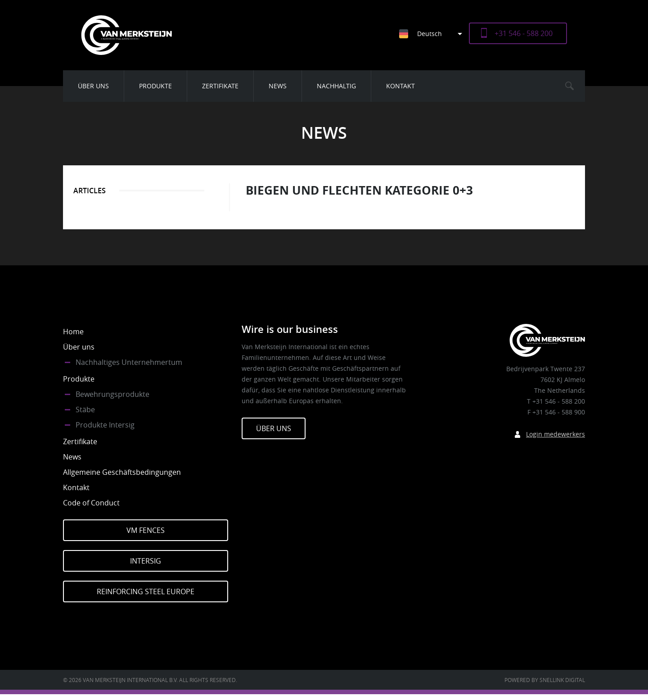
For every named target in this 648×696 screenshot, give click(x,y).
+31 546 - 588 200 (524, 33)
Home (73, 332)
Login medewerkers (555, 434)
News (278, 86)
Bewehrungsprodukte (112, 394)
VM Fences (145, 530)
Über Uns (273, 428)
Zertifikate (220, 86)
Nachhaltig (336, 86)
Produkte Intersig (105, 425)
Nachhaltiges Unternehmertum (129, 362)
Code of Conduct (91, 503)
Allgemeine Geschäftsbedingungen (122, 472)
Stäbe (85, 409)
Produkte (155, 86)
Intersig (145, 561)
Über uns (93, 86)
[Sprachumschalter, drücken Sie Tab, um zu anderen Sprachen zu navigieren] (434, 33)
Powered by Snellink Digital (544, 679)
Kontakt (400, 86)
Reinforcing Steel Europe (145, 591)
